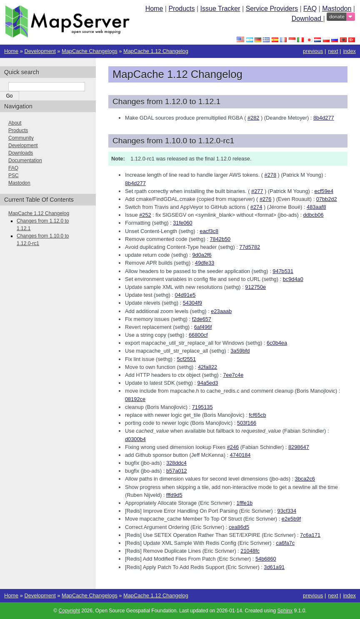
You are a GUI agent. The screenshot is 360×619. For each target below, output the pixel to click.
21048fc (250, 551)
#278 (270, 175)
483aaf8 (316, 207)
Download (307, 18)
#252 (145, 215)
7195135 (202, 407)
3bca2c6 (305, 479)
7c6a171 (310, 535)
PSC (13, 175)
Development (39, 51)
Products (181, 8)
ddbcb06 (313, 215)
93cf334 (287, 511)
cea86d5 (239, 527)
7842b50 (220, 239)
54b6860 (265, 559)
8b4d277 (323, 118)
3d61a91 (274, 567)
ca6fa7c (285, 543)
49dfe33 (204, 263)
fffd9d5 (174, 495)
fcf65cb (257, 415)
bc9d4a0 (293, 279)
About (14, 123)
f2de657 (201, 319)
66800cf (198, 335)
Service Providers (272, 8)
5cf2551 (186, 359)
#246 (233, 447)
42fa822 (207, 367)
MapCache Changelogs (90, 51)
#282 (253, 118)
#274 (256, 207)
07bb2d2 (326, 199)
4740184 (240, 455)
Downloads (20, 153)
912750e (255, 287)
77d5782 (249, 247)
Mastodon (336, 8)
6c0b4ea (277, 343)
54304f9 (192, 303)
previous (313, 51)
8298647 (298, 447)
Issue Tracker (220, 8)
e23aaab (221, 311)
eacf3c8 (209, 231)
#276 (265, 199)
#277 (257, 191)
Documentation (25, 160)
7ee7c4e (233, 375)
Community (21, 138)
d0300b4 (135, 439)
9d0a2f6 (201, 255)
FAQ (310, 8)
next (333, 51)
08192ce (135, 399)
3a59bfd (240, 351)
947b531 (282, 271)
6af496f (203, 327)
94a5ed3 (208, 383)
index (349, 51)
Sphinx (285, 611)
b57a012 (176, 471)
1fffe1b (244, 503)
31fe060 (182, 223)
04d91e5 (185, 295)
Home (154, 8)
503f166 (246, 423)
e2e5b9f (291, 519)
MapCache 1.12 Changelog (155, 51)
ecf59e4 (324, 191)
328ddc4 (176, 463)
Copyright (69, 611)
